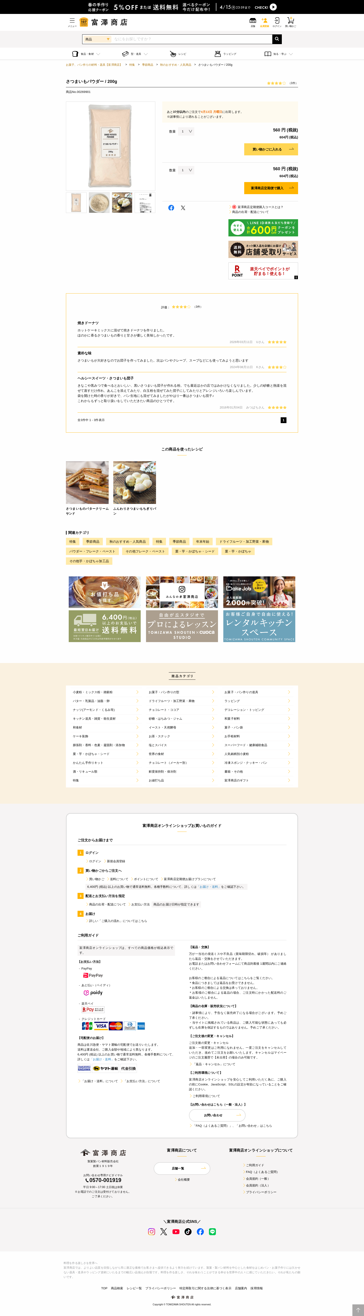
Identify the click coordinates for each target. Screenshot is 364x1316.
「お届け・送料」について (98, 1081)
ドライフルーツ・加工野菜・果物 (244, 541)
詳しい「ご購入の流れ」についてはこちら (116, 921)
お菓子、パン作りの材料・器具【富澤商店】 (94, 64)
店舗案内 (241, 1288)
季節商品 (147, 64)
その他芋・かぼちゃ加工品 (89, 561)
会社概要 (182, 1179)
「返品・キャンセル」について (212, 1064)
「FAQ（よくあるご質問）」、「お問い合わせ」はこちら (230, 1125)
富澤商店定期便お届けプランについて (188, 879)
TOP (104, 1288)
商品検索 (117, 1288)
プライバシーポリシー (259, 1192)
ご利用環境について (204, 1096)
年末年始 (202, 541)
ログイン (93, 861)
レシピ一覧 (134, 1288)
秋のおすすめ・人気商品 (175, 64)
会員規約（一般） (256, 1178)
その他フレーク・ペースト (145, 551)
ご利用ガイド (253, 1165)
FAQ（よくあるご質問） (261, 1172)
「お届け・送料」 (209, 886)
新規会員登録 (114, 861)
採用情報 (256, 1288)
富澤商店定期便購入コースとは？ (255, 207)
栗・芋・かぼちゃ (238, 551)
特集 (132, 64)
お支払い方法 (139, 904)
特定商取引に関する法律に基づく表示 (205, 1288)
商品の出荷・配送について (248, 212)
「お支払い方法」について (140, 1081)
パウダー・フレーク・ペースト (92, 551)
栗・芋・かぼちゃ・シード (195, 551)
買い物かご (94, 879)
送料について (117, 879)
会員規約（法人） (256, 1185)
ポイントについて (144, 879)
